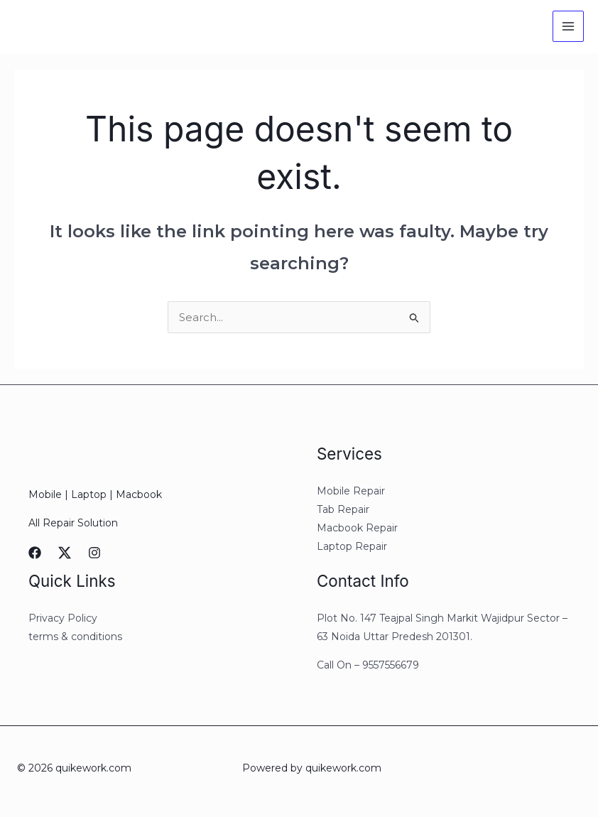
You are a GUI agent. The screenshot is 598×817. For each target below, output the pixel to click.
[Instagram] (94, 552)
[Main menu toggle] (569, 27)
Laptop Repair (352, 546)
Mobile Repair (351, 491)
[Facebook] (34, 552)
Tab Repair (343, 509)
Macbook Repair (357, 527)
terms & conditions (75, 636)
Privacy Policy (62, 618)
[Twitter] (64, 552)
